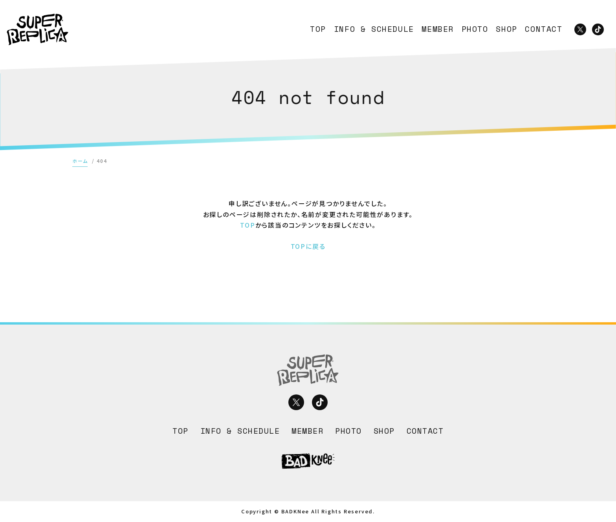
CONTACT (543, 29)
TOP (318, 29)
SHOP (506, 29)
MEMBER (438, 29)
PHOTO (475, 29)
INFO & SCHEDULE (374, 29)
